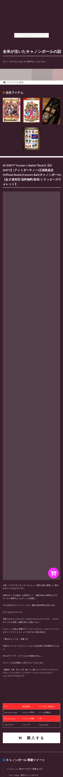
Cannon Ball (43, 724)
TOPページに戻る (13, 82)
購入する (31, 738)
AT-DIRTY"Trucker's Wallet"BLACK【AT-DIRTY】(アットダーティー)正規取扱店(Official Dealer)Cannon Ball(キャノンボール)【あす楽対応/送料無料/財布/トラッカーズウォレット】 (32, 175)
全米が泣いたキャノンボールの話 (32, 51)
